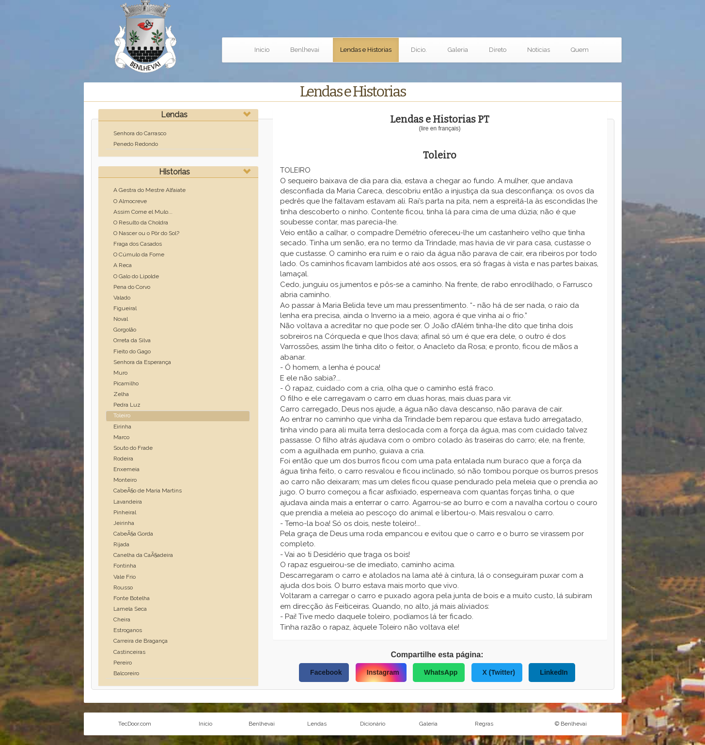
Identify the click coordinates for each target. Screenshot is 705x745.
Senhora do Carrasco (139, 133)
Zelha (121, 394)
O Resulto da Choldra (140, 222)
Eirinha (122, 426)
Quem (580, 49)
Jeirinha (123, 523)
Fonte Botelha (131, 598)
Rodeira (123, 458)
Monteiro (125, 479)
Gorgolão (124, 329)
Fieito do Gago (132, 351)
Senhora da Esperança (142, 362)
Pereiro (122, 662)
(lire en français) (439, 128)
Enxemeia (126, 469)
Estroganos (127, 630)
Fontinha (124, 565)
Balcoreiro (126, 673)
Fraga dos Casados (137, 243)
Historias (174, 171)
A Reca (122, 265)
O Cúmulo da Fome (138, 254)
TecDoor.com (134, 723)
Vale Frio (124, 576)
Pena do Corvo (131, 287)
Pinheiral (124, 512)
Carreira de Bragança (140, 640)
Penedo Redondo (135, 144)
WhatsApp (440, 672)
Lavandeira (127, 501)
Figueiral (125, 308)
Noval (120, 319)
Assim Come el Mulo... (142, 211)
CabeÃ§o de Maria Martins (147, 490)
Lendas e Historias (366, 49)
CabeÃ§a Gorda (133, 533)
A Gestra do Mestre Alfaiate (149, 190)
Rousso (123, 587)
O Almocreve (130, 201)
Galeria (458, 49)
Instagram (383, 672)
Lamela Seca (130, 608)
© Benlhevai (571, 723)
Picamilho (126, 383)
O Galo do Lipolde (136, 276)
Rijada (121, 544)
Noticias (538, 49)
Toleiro (121, 415)
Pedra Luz (127, 404)
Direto (497, 49)
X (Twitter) (499, 672)
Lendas (174, 114)
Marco (121, 437)
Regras (484, 723)
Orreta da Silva (132, 340)
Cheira (121, 619)
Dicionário (372, 723)
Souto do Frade (133, 447)
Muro (120, 372)
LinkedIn (554, 672)
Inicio (261, 49)
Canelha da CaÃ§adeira (143, 555)
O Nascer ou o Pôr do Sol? (146, 233)
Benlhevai (304, 49)
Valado (121, 297)
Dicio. (419, 49)
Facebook (326, 672)
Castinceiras (129, 652)
